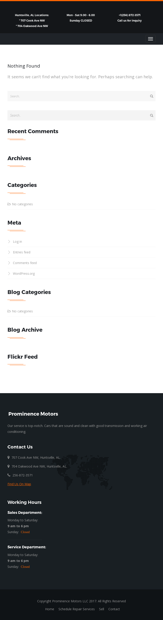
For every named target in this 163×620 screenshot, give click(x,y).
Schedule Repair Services (76, 609)
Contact (114, 609)
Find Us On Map (19, 484)
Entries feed (21, 252)
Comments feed (25, 263)
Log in (17, 241)
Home (49, 609)
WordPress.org (24, 273)
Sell (101, 609)
